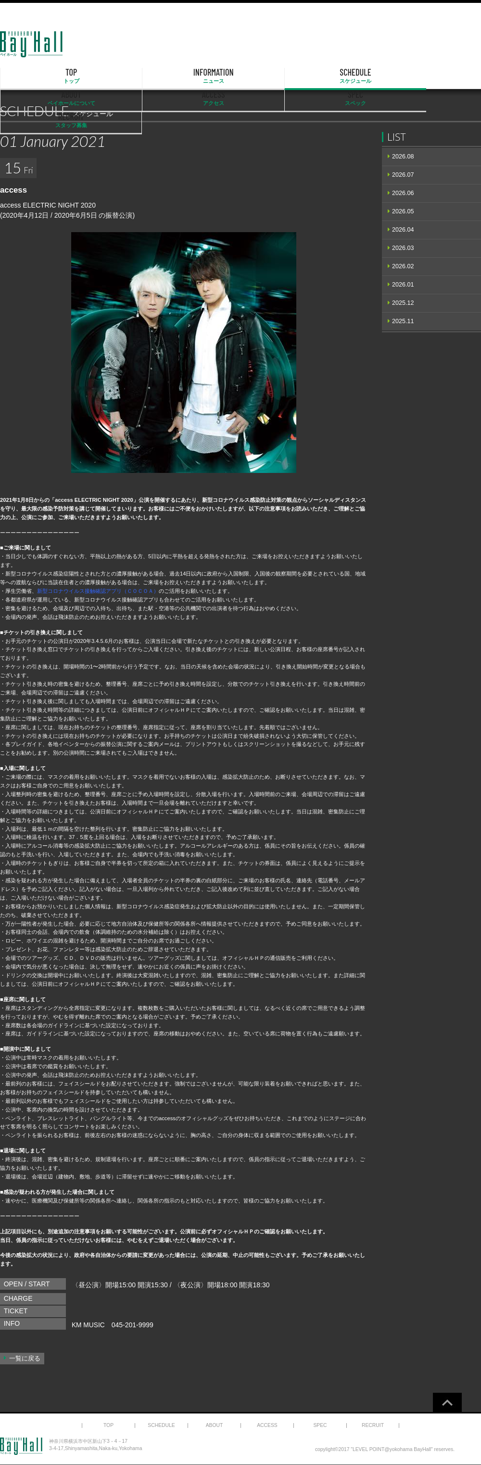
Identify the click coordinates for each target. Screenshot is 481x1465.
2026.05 (403, 211)
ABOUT (240, 76)
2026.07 (403, 174)
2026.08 (403, 156)
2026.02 (403, 266)
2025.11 (403, 321)
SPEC (378, 76)
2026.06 (403, 193)
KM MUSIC (88, 1325)
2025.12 (403, 303)
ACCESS (309, 76)
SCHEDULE (172, 76)
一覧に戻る (24, 1358)
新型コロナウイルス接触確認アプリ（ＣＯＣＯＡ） (98, 591)
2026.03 (403, 248)
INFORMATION (103, 76)
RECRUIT (447, 76)
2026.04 (403, 229)
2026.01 (403, 284)
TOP (34, 76)
